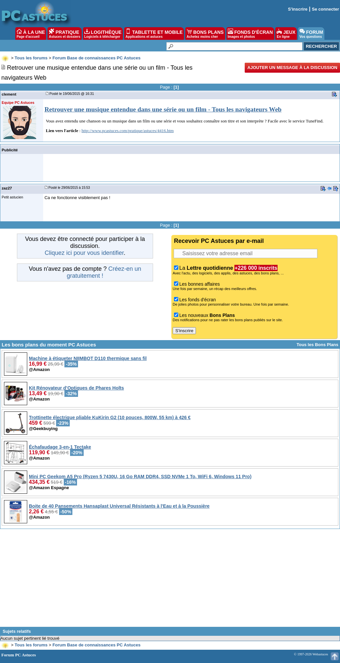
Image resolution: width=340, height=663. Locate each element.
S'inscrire (297, 9)
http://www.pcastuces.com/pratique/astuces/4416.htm (128, 130)
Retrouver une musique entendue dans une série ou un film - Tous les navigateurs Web (163, 109)
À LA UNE (31, 33)
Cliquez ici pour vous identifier (84, 253)
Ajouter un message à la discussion (292, 67)
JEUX (286, 33)
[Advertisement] (170, 580)
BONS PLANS (205, 33)
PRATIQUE (64, 33)
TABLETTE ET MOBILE (154, 33)
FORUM (311, 33)
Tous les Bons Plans (317, 344)
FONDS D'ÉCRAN (250, 33)
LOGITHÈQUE (103, 33)
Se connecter (325, 9)
